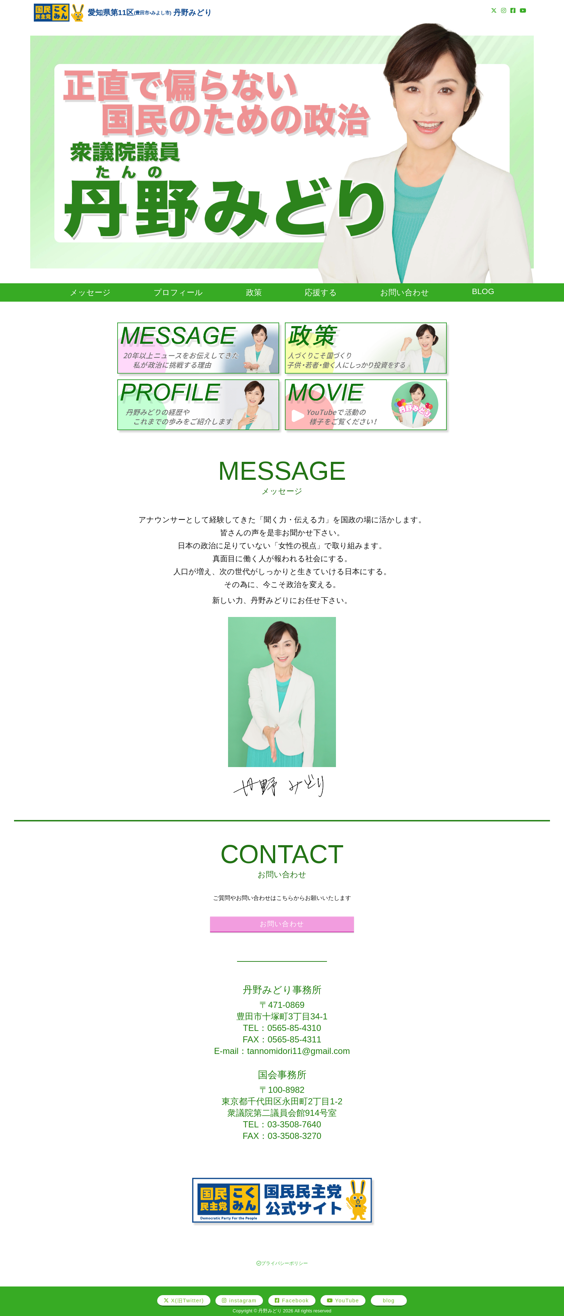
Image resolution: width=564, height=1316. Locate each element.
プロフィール (178, 292)
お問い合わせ (404, 292)
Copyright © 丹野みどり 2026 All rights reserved (282, 1310)
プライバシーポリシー (282, 1263)
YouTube (343, 1300)
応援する (321, 292)
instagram (239, 1300)
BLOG (483, 291)
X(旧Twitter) (184, 1300)
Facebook (292, 1300)
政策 (254, 292)
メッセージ (90, 292)
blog (389, 1300)
